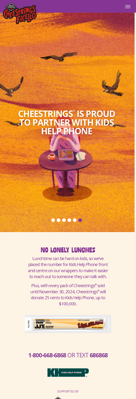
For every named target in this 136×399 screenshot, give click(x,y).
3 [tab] (64, 220)
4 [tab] (69, 220)
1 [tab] (53, 220)
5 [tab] (75, 220)
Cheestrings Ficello (20, 13)
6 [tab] (80, 220)
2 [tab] (58, 220)
